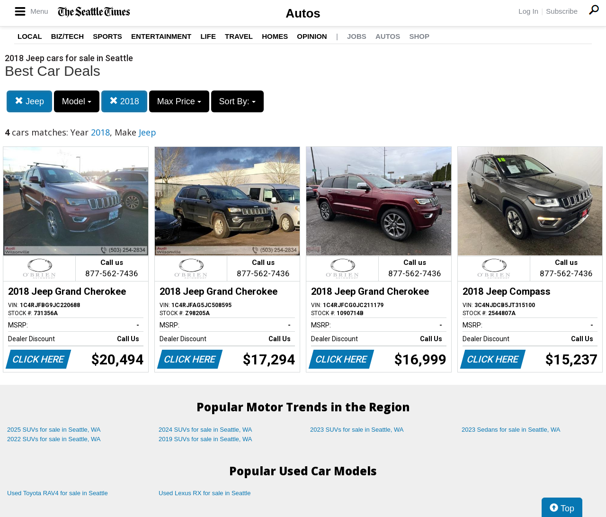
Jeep (29, 101)
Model (76, 101)
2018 (124, 101)
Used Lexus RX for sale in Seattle (204, 493)
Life (208, 36)
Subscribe (562, 11)
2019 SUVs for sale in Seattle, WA (205, 439)
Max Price (179, 101)
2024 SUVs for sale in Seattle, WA (205, 429)
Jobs (356, 36)
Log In (528, 11)
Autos (303, 13)
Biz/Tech (67, 36)
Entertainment (161, 36)
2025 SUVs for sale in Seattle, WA (54, 429)
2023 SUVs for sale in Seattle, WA (357, 429)
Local (30, 36)
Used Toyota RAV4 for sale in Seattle (57, 493)
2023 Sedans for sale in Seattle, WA (511, 429)
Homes (275, 36)
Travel (239, 36)
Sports (107, 36)
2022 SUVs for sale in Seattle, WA (54, 439)
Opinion (312, 36)
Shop (419, 36)
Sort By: (237, 101)
